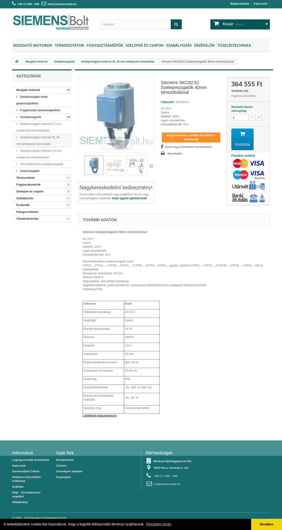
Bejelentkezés (239, 3)
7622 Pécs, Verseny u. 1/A (171, 467)
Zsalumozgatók (29, 171)
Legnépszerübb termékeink (30, 460)
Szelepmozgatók (30, 117)
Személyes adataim (69, 471)
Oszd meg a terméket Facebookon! (188, 147)
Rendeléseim (65, 460)
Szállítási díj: (240, 90)
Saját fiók (65, 452)
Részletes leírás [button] (158, 524)
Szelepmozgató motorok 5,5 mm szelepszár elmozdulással (38, 127)
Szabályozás (179, 45)
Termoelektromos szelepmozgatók (41, 164)
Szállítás (18, 486)
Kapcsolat (260, 3)
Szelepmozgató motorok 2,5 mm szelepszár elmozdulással (38, 154)
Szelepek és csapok (144, 45)
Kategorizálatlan (27, 211)
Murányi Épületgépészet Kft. (49, 518)
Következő (151, 166)
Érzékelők (204, 45)
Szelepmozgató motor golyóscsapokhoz (32, 100)
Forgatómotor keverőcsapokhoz (39, 110)
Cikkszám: (168, 102)
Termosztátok (69, 45)
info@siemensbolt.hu (62, 4)
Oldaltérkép (20, 502)
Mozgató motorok (32, 45)
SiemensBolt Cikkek (25, 471)
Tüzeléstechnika (234, 45)
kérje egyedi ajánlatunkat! (129, 198)
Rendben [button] (266, 524)
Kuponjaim (63, 477)
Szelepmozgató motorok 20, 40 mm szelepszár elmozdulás (38, 140)
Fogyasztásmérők (105, 45)
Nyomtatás (174, 153)
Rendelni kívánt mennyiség (241, 108)
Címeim (61, 465)
